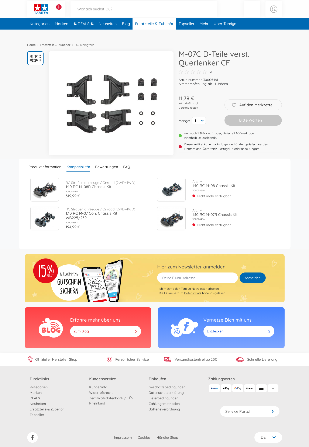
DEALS (84, 32)
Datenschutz (192, 293)
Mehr (204, 32)
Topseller (187, 32)
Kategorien (40, 32)
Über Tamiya (225, 32)
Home (31, 45)
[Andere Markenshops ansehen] (59, 11)
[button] (252, 13)
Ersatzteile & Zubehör (154, 32)
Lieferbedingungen (163, 398)
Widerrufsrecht (101, 392)
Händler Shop (167, 437)
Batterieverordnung (164, 409)
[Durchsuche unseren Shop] (144, 13)
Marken (61, 32)
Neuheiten (108, 32)
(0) (195, 72)
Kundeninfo (98, 387)
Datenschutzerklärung (166, 392)
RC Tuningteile (84, 45)
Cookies (144, 437)
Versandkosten (188, 107)
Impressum (123, 437)
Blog (126, 32)
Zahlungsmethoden (164, 404)
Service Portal (249, 411)
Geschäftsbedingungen (167, 387)
